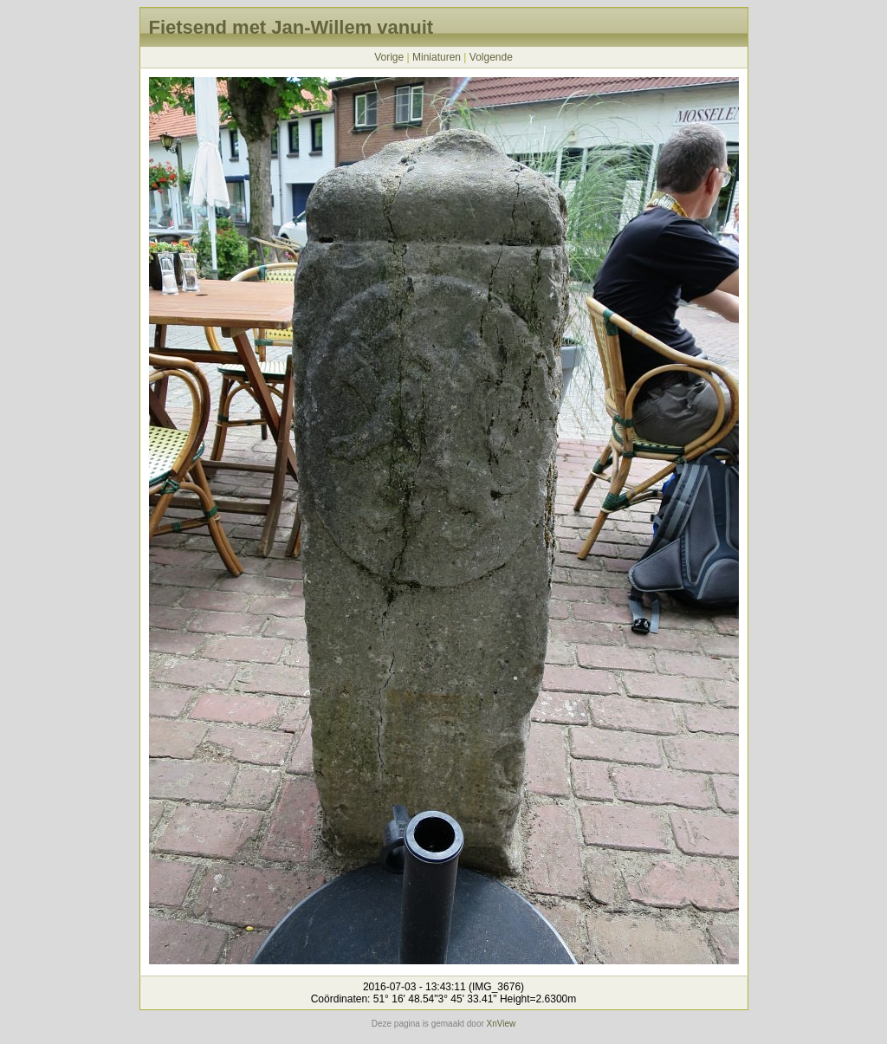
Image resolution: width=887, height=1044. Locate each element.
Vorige (389, 57)
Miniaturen (436, 57)
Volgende (491, 57)
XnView (501, 1023)
